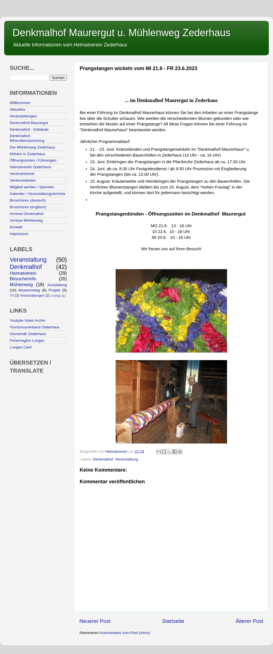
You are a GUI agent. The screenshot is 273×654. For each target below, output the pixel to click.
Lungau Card (20, 347)
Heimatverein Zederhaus (30, 167)
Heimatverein (23, 273)
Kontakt (16, 227)
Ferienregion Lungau (27, 340)
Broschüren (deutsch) (28, 200)
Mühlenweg (21, 284)
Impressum (19, 234)
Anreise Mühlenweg (26, 220)
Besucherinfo (23, 278)
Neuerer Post (94, 621)
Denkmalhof (103, 459)
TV (12, 296)
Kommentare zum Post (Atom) (125, 633)
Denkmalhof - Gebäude (29, 129)
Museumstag (29, 290)
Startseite (173, 621)
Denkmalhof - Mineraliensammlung (27, 138)
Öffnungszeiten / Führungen (33, 160)
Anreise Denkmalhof (27, 214)
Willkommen (20, 103)
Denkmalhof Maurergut (29, 123)
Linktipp (55, 295)
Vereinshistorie (22, 174)
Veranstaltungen (23, 116)
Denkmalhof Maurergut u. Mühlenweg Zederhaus (121, 32)
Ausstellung (57, 285)
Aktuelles (17, 109)
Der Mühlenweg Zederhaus (32, 147)
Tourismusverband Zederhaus (35, 327)
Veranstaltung (126, 459)
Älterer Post (249, 621)
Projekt (54, 290)
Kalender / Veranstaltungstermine (37, 194)
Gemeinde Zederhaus (28, 334)
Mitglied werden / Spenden (32, 187)
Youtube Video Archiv (27, 320)
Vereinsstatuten (23, 180)
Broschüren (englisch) (28, 207)
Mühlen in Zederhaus (27, 154)
